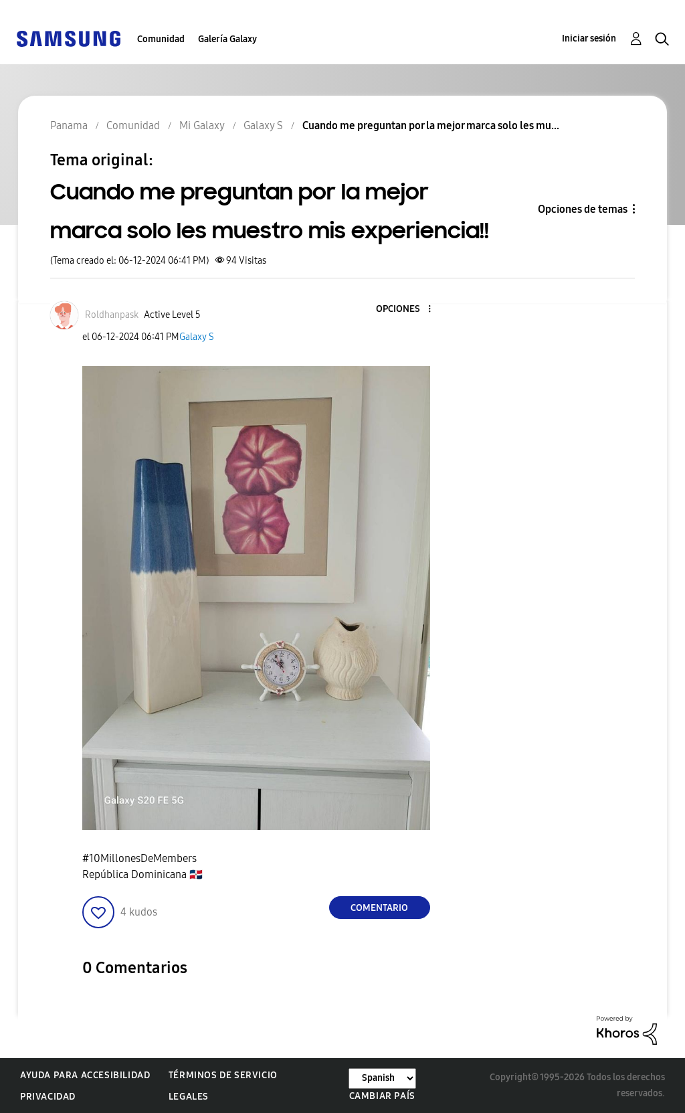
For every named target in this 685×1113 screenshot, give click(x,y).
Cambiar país (382, 1096)
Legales (189, 1096)
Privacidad (48, 1096)
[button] (406, 309)
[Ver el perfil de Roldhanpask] (111, 315)
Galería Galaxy (227, 39)
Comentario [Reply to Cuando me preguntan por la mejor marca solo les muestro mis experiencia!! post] (379, 908)
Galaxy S (196, 337)
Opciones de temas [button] (582, 209)
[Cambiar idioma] (382, 1078)
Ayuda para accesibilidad (85, 1075)
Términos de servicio (223, 1075)
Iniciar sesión (589, 38)
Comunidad (161, 39)
